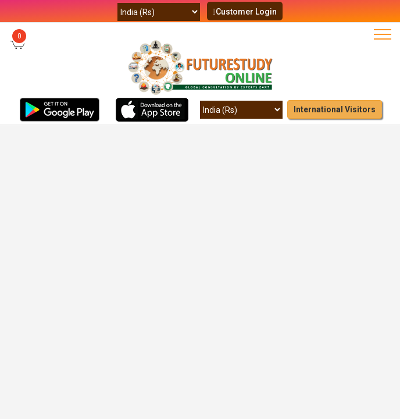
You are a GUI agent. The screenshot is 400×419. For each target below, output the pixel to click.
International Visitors (335, 109)
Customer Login (245, 11)
